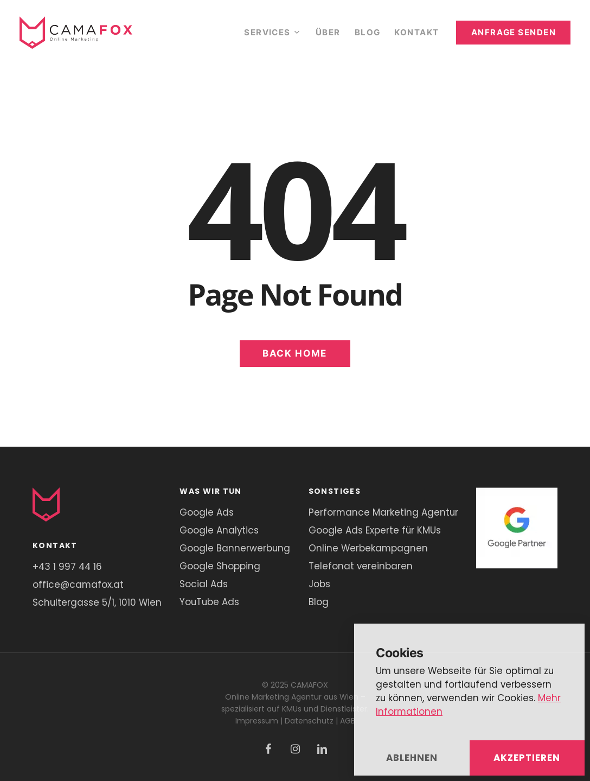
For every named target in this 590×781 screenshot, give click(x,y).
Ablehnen (412, 757)
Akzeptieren (526, 757)
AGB (347, 720)
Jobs (319, 583)
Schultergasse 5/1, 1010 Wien (97, 602)
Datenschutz (309, 720)
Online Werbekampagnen (368, 548)
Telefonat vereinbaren (361, 566)
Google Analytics (219, 530)
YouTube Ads (209, 601)
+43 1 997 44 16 (67, 566)
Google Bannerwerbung (234, 548)
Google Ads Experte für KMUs (375, 530)
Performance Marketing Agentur (383, 512)
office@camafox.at (78, 584)
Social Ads (203, 583)
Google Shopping (219, 566)
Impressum (256, 720)
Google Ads (206, 512)
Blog (319, 601)
